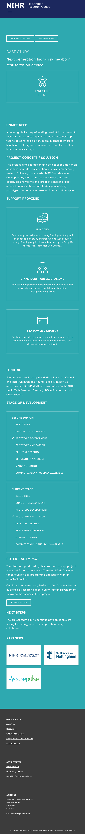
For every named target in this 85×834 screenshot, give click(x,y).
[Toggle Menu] (10, 13)
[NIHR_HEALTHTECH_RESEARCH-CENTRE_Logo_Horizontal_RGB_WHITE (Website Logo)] (35, 5)
